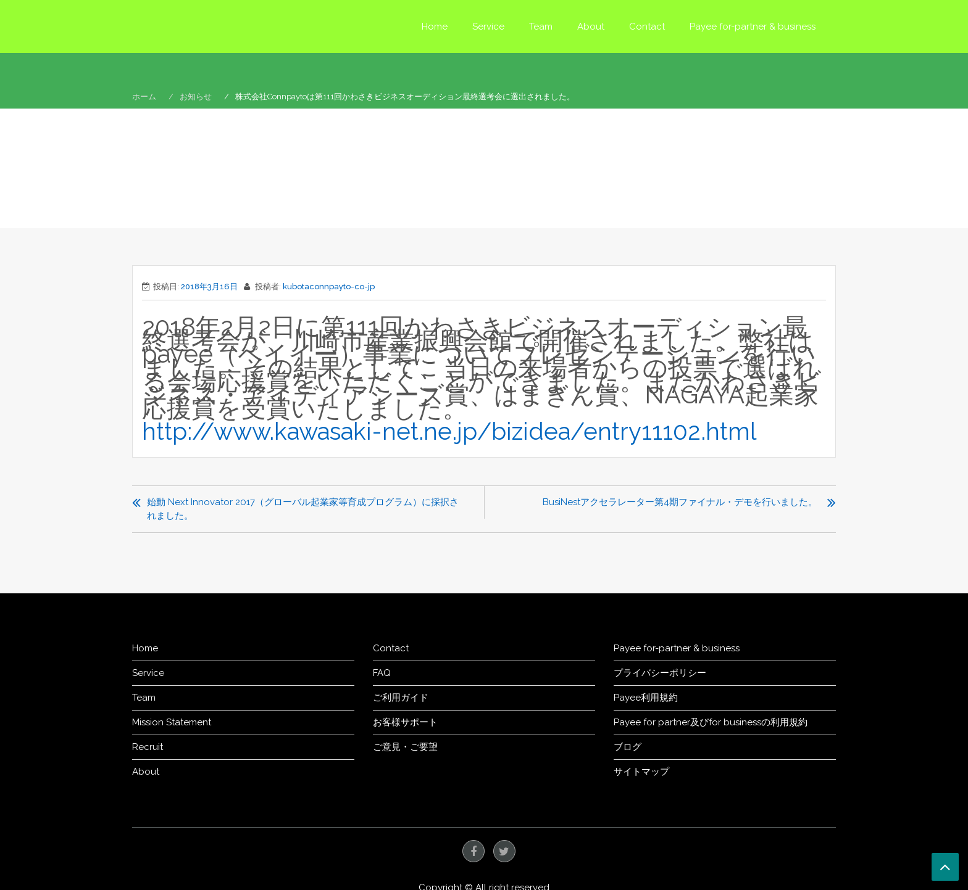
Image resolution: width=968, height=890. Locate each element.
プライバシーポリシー (660, 672)
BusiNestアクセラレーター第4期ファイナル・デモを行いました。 (680, 501)
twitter (504, 850)
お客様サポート (405, 721)
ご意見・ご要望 (405, 746)
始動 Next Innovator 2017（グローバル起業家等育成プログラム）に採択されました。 (302, 508)
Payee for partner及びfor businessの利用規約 (710, 721)
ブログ (627, 746)
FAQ (382, 672)
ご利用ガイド (400, 697)
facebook (473, 850)
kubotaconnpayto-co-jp (329, 286)
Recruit (147, 746)
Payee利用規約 (646, 697)
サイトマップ (641, 771)
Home (435, 26)
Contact (647, 26)
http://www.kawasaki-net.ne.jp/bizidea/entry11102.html (463, 430)
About (590, 26)
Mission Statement (171, 721)
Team (541, 26)
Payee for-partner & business (753, 26)
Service (488, 26)
